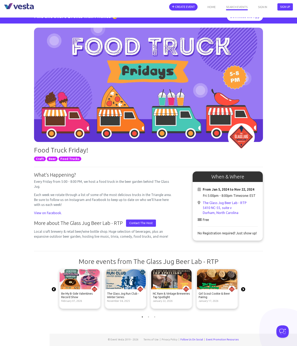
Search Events (237, 7)
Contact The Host (141, 223)
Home (211, 7)
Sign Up (285, 6)
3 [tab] (155, 317)
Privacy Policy (169, 339)
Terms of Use (151, 339)
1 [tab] (142, 317)
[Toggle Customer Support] (282, 331)
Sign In (262, 7)
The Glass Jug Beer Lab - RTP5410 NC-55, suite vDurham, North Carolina (224, 208)
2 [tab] (148, 317)
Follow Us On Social (191, 339)
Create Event (183, 6)
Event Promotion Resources (222, 339)
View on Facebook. (48, 213)
